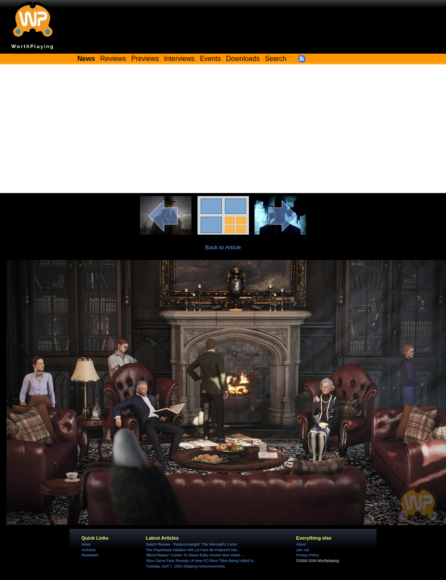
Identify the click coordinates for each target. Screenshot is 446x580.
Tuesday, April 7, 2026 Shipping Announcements (185, 566)
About (301, 544)
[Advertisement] (223, 129)
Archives (89, 550)
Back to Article (223, 247)
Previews (145, 58)
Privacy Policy (307, 555)
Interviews (179, 58)
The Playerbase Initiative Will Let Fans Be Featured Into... (193, 550)
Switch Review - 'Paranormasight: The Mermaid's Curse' (192, 544)
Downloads (243, 58)
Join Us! (302, 550)
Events (210, 58)
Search (275, 58)
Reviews (113, 58)
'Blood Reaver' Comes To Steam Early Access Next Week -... (195, 555)
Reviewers (90, 555)
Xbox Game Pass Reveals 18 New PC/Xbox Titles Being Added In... (201, 561)
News (86, 544)
